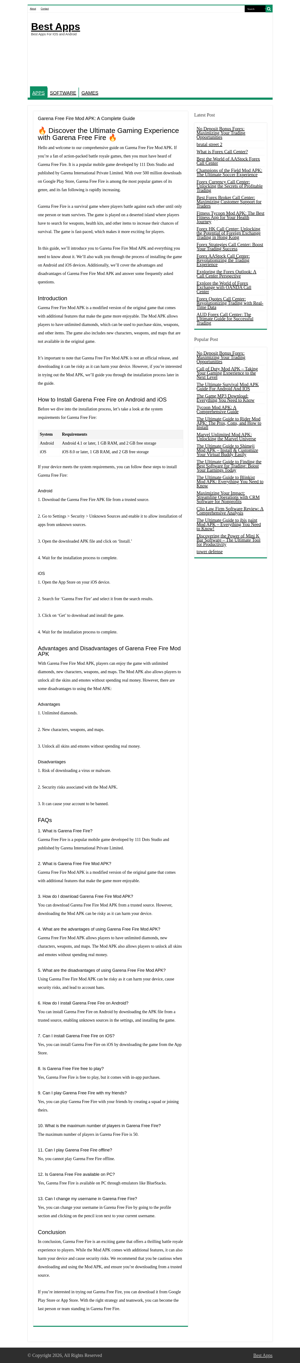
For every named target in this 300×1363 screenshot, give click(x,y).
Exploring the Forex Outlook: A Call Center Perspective (227, 273)
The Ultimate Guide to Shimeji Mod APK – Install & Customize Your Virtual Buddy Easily (227, 450)
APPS (38, 92)
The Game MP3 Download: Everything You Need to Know (226, 398)
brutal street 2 (209, 144)
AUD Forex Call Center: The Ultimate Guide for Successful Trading (225, 318)
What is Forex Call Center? (222, 151)
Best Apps (55, 26)
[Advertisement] (183, 50)
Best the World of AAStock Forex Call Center (228, 161)
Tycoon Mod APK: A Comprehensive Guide (218, 409)
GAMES (89, 92)
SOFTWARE (63, 92)
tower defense (210, 551)
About (33, 8)
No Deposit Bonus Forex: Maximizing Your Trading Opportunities (221, 133)
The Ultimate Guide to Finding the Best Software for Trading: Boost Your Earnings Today (229, 466)
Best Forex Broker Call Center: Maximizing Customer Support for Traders (229, 201)
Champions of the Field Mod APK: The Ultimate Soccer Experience (229, 172)
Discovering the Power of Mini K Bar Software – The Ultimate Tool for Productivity (229, 540)
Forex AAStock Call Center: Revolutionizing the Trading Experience (223, 260)
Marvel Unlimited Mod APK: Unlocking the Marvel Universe (226, 436)
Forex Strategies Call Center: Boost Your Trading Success (230, 246)
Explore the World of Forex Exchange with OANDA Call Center (224, 287)
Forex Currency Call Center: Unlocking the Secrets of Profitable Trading (230, 186)
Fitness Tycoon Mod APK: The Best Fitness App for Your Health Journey (231, 217)
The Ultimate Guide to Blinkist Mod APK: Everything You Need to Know (230, 481)
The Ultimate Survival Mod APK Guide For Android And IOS (228, 386)
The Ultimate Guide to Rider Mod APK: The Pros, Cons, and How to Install (229, 423)
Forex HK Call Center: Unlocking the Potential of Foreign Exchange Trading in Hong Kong (229, 233)
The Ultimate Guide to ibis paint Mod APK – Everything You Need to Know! (229, 524)
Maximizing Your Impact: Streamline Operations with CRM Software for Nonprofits (228, 497)
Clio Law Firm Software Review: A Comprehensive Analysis (230, 510)
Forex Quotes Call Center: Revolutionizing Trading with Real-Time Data (230, 303)
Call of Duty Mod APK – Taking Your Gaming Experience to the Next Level (227, 373)
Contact (45, 8)
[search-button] (269, 8)
